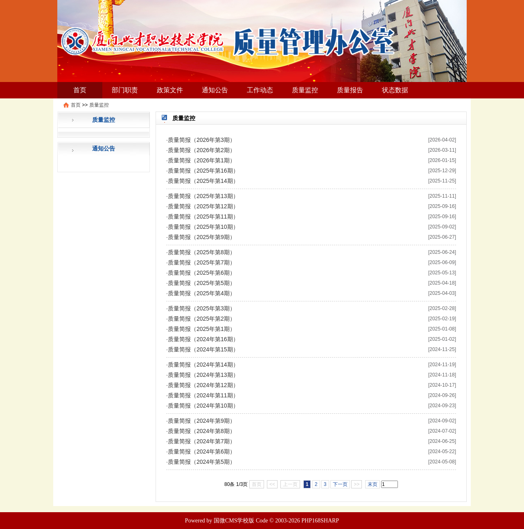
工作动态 (260, 90)
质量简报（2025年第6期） (201, 272)
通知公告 (215, 90)
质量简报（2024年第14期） (203, 364)
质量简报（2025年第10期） (203, 226)
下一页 (340, 484)
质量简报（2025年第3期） (201, 308)
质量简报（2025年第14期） (203, 181)
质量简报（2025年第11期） (203, 216)
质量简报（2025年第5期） (201, 283)
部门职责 (125, 90)
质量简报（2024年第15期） (203, 349)
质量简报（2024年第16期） (203, 339)
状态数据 (395, 90)
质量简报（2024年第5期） (201, 461)
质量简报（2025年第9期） (201, 237)
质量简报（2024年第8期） (201, 431)
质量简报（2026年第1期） (201, 160)
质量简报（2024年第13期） (203, 375)
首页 (79, 90)
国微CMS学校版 (234, 521)
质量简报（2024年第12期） (203, 385)
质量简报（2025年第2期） (201, 318)
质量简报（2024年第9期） (201, 420)
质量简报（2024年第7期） (201, 441)
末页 (372, 484)
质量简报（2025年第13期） (203, 196)
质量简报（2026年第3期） (201, 140)
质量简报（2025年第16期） (203, 170)
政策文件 (170, 90)
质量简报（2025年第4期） (201, 293)
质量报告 (350, 90)
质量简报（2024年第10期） (203, 405)
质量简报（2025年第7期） (201, 262)
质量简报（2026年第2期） (201, 150)
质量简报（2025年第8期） (201, 252)
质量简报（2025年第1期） (201, 329)
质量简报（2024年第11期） (203, 395)
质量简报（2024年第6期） (201, 451)
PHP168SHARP (320, 521)
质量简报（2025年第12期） (203, 206)
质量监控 (305, 90)
